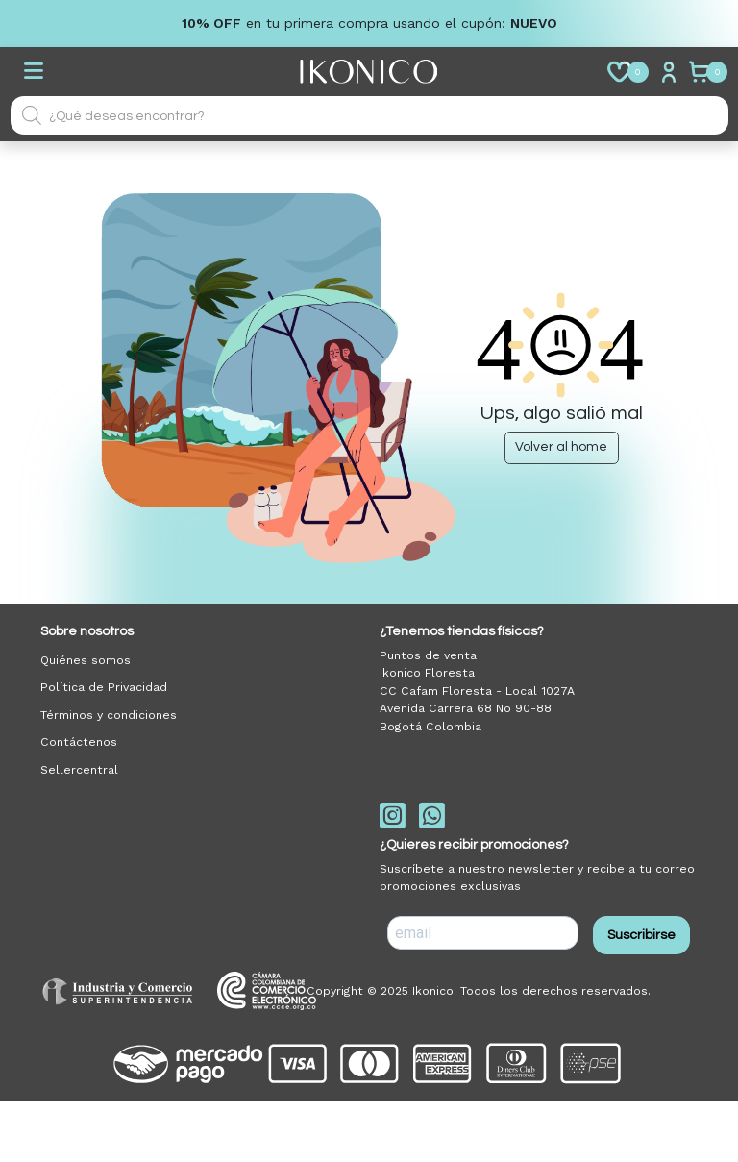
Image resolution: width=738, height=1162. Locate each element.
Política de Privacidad (103, 687)
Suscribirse (641, 935)
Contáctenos (78, 742)
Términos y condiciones (108, 715)
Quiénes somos (85, 660)
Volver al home (561, 447)
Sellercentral (79, 770)
